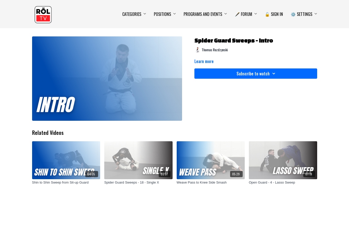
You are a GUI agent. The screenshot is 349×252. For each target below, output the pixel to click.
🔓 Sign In (274, 14)
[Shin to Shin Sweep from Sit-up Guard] (66, 182)
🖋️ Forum (246, 14)
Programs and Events (205, 14)
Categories (134, 14)
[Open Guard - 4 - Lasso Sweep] (283, 182)
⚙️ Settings (304, 14)
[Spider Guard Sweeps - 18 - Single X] (138, 182)
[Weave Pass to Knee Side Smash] (211, 182)
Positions (165, 14)
